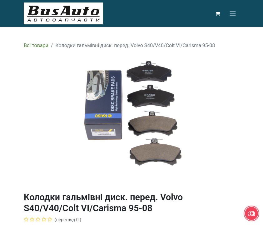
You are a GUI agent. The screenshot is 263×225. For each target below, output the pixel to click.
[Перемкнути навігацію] (232, 13)
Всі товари (36, 45)
